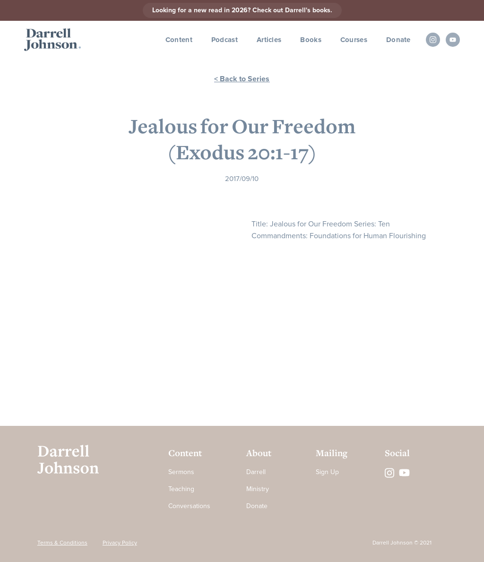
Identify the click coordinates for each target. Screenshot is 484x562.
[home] (52, 40)
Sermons (181, 472)
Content (178, 39)
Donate (398, 39)
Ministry (257, 489)
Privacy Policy (120, 542)
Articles (269, 39)
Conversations (189, 506)
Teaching (181, 489)
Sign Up (327, 472)
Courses (353, 39)
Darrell (256, 472)
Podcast (224, 39)
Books (310, 39)
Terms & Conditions (62, 542)
